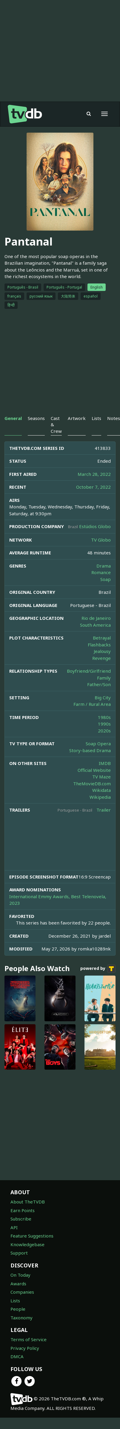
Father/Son (99, 684)
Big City (103, 697)
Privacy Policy (24, 1348)
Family (104, 678)
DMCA (17, 1356)
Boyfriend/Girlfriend (89, 671)
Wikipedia (100, 797)
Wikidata (101, 790)
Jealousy (102, 651)
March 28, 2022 (94, 474)
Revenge (101, 658)
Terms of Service (28, 1339)
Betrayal (102, 638)
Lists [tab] (96, 418)
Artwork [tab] (77, 418)
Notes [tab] (113, 418)
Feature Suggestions (31, 1236)
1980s (104, 717)
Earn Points (22, 1210)
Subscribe (20, 1219)
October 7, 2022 (93, 487)
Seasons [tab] (36, 418)
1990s (104, 724)
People (17, 1309)
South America (95, 625)
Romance (101, 572)
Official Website (94, 770)
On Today (20, 1275)
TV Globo (101, 540)
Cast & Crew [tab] (56, 424)
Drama (103, 566)
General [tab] (13, 418)
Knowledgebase (27, 1244)
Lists (15, 1301)
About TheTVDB (27, 1202)
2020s (104, 731)
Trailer (103, 810)
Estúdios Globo (95, 526)
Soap (105, 579)
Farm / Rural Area (92, 704)
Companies (22, 1292)
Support (19, 1253)
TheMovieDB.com (92, 783)
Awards (18, 1284)
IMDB (105, 763)
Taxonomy (21, 1318)
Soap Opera (98, 743)
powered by (98, 969)
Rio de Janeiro (96, 618)
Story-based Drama (90, 750)
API (14, 1227)
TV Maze (101, 777)
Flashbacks (99, 645)
